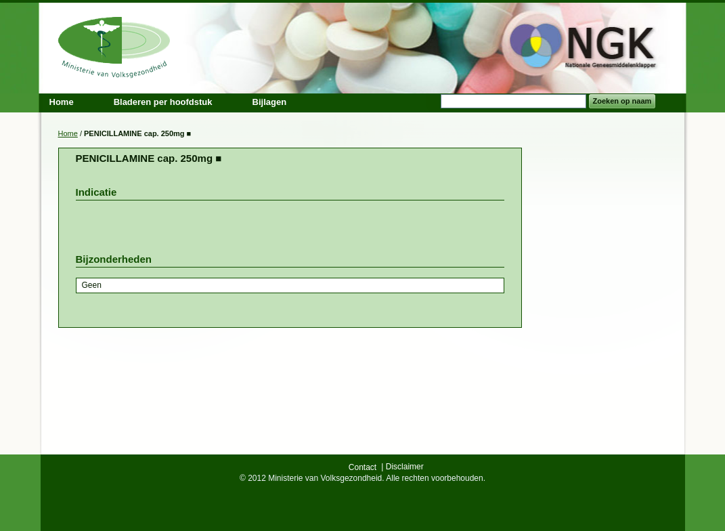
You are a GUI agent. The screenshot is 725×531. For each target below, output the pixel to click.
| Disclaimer (402, 466)
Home (68, 133)
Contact (362, 467)
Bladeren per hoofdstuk (163, 102)
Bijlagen (269, 102)
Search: (432, 101)
